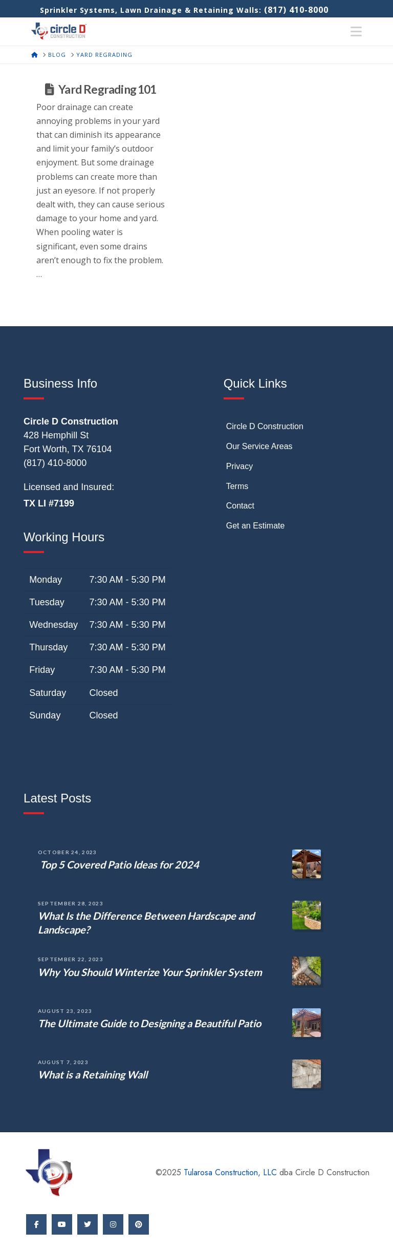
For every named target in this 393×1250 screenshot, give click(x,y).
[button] (356, 31)
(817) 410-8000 (296, 9)
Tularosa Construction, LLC (230, 1172)
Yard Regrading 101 (107, 89)
